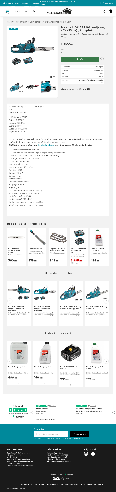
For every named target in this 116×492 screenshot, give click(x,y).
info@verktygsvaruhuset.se (22, 465)
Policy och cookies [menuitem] (69, 485)
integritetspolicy (78, 438)
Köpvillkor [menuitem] (52, 485)
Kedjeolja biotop (46, 145)
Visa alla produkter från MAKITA (75, 89)
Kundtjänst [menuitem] (26, 485)
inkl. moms (109, 3)
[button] (104, 11)
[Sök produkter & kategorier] (26, 11)
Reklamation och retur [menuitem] (92, 485)
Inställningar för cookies (16, 488)
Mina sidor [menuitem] (39, 485)
